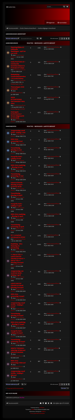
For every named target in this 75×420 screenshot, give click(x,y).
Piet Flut (22, 397)
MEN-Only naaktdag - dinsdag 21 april (18, 215)
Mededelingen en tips (17, 84)
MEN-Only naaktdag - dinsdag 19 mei (18, 166)
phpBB (32, 409)
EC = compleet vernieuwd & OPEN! (18, 236)
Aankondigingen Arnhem (18, 109)
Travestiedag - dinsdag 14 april (16, 194)
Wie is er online (11, 393)
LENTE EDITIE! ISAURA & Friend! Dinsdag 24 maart (17, 286)
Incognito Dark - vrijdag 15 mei (17, 158)
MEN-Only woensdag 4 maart (17, 295)
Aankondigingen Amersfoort (16, 34)
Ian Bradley (41, 407)
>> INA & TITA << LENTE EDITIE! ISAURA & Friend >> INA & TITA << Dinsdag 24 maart (18, 259)
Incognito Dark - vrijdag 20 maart (17, 332)
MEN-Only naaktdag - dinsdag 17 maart (18, 323)
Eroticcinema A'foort (53, 130)
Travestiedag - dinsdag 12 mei (16, 149)
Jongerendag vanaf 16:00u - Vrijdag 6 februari (18, 373)
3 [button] (64, 39)
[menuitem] (62, 23)
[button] (69, 38)
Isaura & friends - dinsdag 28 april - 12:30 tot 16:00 (17, 185)
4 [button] (66, 39)
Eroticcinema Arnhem (53, 47)
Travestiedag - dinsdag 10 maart (17, 315)
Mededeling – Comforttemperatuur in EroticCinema (18, 77)
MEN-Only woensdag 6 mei (17, 140)
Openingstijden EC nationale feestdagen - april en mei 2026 (18, 50)
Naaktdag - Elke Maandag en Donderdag (16, 246)
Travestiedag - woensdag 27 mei (17, 175)
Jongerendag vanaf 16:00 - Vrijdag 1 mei (18, 132)
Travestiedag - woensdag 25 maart (18, 341)
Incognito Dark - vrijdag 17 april (17, 205)
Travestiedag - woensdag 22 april (17, 226)
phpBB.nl (43, 411)
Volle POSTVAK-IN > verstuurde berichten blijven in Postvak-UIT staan (18, 65)
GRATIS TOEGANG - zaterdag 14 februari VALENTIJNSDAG (18, 350)
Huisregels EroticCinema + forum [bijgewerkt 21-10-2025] (17, 115)
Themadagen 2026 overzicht (17, 88)
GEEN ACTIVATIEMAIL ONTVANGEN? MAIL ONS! (18, 100)
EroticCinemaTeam (19, 70)
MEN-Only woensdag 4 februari (18, 362)
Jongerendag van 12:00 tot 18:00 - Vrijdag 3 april (17, 273)
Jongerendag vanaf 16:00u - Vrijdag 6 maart (18, 305)
